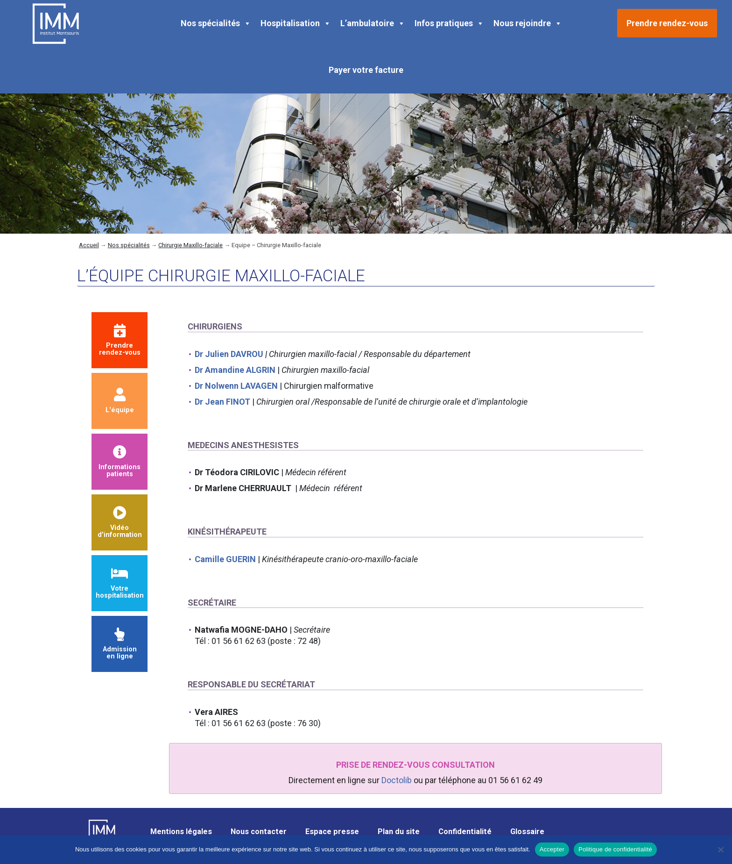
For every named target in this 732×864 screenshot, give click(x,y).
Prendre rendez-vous (667, 23)
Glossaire (527, 831)
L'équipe (120, 401)
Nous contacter (259, 831)
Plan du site (399, 831)
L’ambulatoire (372, 23)
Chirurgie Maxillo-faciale (190, 245)
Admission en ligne (120, 644)
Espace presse (332, 831)
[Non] (720, 849)
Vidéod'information (120, 523)
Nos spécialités (216, 23)
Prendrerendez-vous (120, 340)
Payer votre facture (366, 70)
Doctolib (396, 780)
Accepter (552, 849)
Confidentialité (465, 831)
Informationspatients (120, 462)
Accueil (89, 245)
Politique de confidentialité (615, 849)
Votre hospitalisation (120, 583)
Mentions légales (181, 831)
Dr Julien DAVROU (229, 354)
